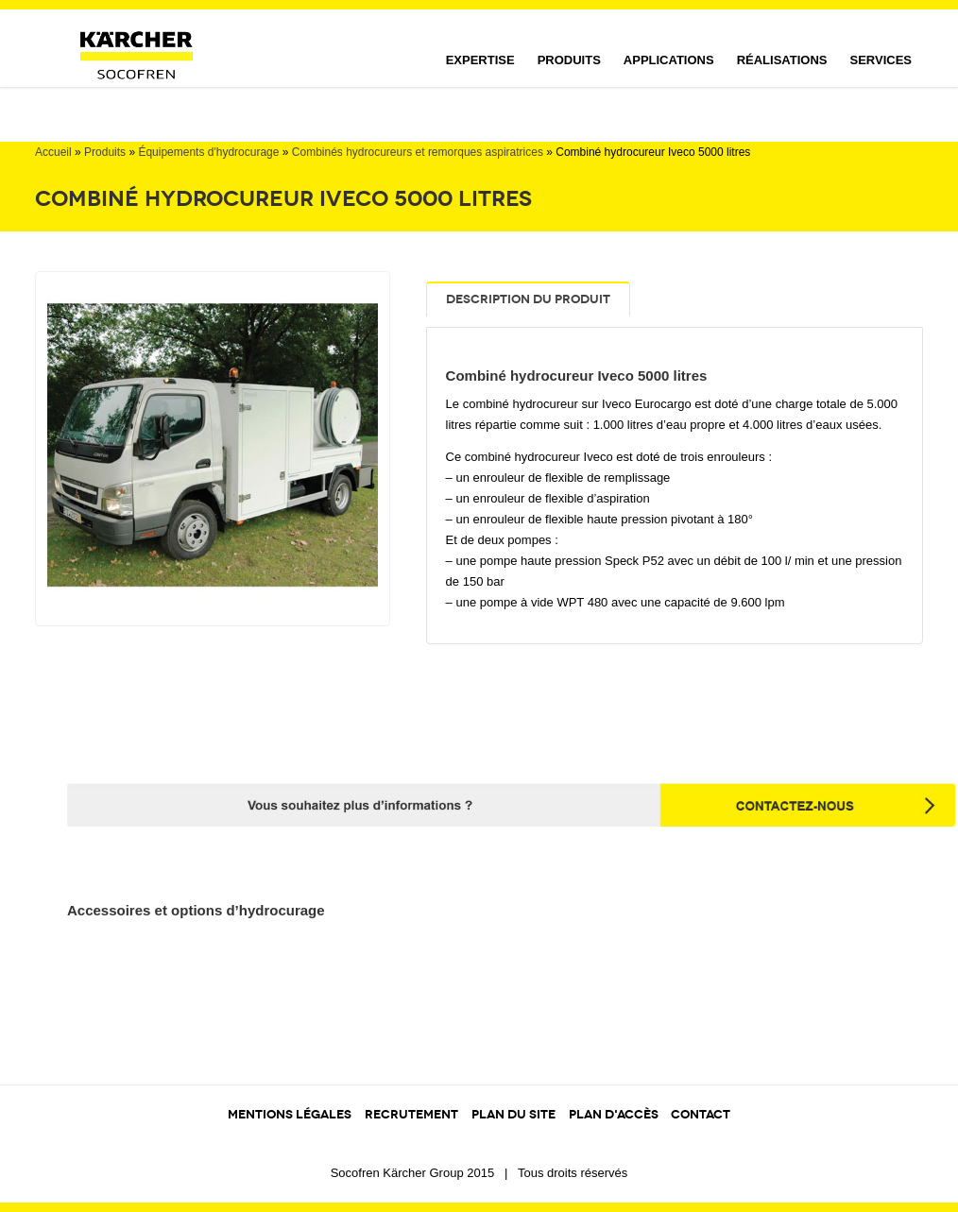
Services (880, 60)
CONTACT (700, 1114)
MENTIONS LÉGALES (289, 1114)
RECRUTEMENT (411, 1114)
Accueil (53, 152)
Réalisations (782, 60)
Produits (569, 60)
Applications (669, 60)
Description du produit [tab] (528, 299)
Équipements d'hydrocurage (208, 152)
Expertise (480, 60)
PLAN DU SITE (513, 1114)
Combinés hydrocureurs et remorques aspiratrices (417, 152)
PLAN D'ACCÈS (615, 1114)
